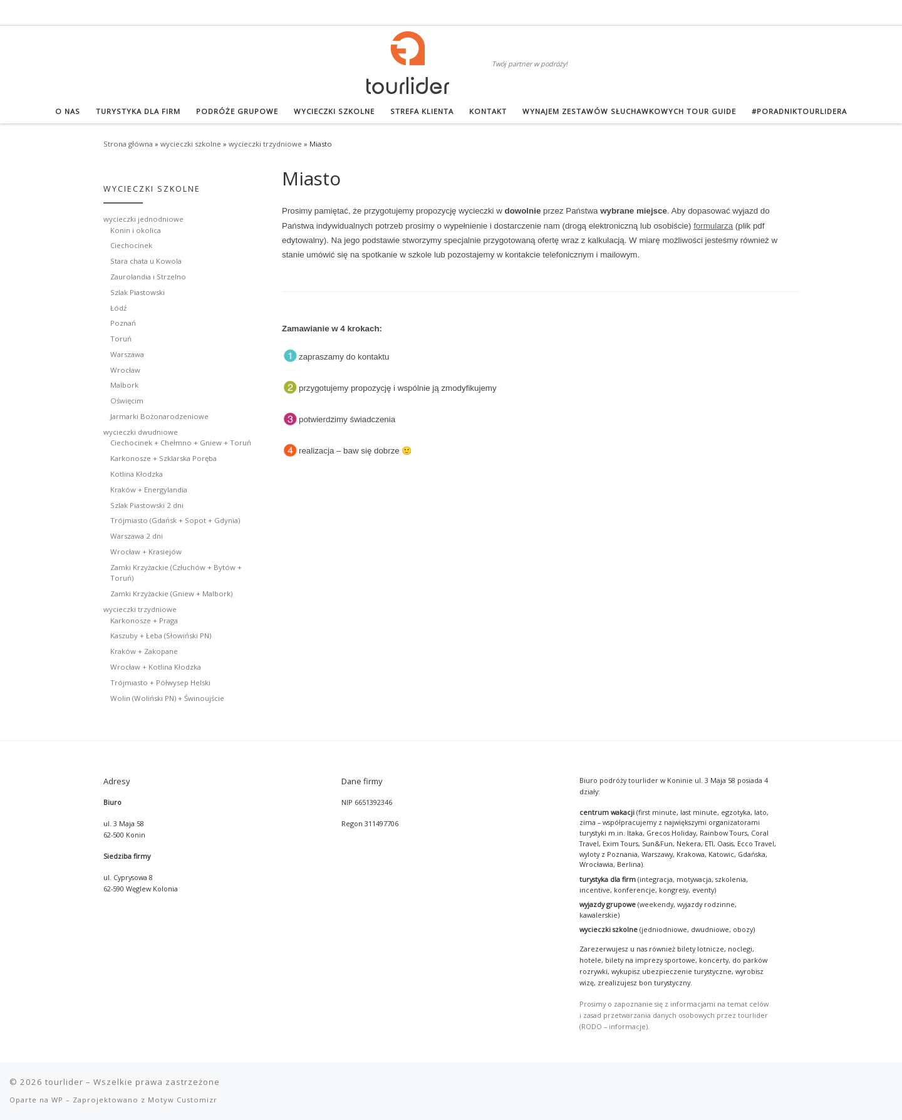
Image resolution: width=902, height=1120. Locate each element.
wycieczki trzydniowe (265, 143)
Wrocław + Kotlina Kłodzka (155, 666)
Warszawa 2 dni (136, 536)
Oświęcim (126, 400)
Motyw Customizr (182, 1099)
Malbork (124, 385)
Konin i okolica (135, 230)
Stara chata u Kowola (146, 261)
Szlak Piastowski (137, 292)
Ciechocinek (131, 245)
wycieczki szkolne (190, 143)
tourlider (64, 1081)
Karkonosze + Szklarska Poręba (163, 458)
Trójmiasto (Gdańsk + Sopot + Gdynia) (175, 520)
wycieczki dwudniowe (140, 432)
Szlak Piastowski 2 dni (147, 505)
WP (57, 1099)
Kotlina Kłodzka (136, 474)
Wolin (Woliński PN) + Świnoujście (167, 698)
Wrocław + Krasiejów (146, 551)
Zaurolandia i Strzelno (148, 276)
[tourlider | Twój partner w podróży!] (407, 60)
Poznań (123, 323)
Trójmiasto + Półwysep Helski (160, 682)
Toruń (121, 338)
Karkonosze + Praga (144, 620)
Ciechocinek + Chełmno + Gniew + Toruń (180, 442)
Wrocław (125, 370)
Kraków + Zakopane (144, 651)
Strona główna (128, 143)
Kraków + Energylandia (148, 489)
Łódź (118, 308)
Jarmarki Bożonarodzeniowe (159, 416)
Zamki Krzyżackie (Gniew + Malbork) (171, 593)
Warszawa (127, 354)
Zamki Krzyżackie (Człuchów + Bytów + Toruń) (176, 573)
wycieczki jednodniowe (143, 219)
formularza (713, 226)
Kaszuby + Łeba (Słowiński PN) (160, 635)
